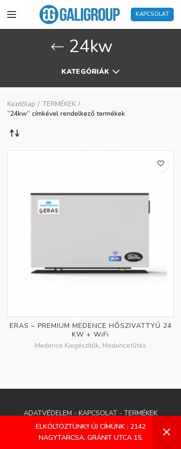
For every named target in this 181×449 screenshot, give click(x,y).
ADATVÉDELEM (48, 413)
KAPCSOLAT (98, 413)
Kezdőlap (21, 104)
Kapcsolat (152, 14)
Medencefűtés (124, 345)
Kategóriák (85, 71)
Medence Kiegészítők (67, 345)
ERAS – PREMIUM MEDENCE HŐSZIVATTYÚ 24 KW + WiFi (91, 330)
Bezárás (166, 432)
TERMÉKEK (59, 104)
